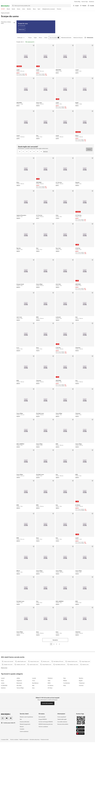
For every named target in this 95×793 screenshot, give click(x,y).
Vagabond (19, 741)
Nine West (19, 746)
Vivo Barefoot (66, 744)
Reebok (65, 741)
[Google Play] (80, 788)
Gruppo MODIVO (43, 780)
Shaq (64, 746)
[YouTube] (6, 779)
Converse (81, 746)
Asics (33, 749)
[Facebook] (10, 779)
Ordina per (21, 37)
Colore (45, 37)
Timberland (81, 744)
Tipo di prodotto (54, 37)
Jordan (2, 744)
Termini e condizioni (43, 787)
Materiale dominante (66, 37)
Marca (40, 37)
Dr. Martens (50, 746)
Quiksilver (3, 749)
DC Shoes (50, 749)
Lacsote (34, 739)
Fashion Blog (77, 1)
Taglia (35, 37)
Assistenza (91, 1)
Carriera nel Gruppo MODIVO (46, 783)
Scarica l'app (85, 1)
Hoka (49, 741)
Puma (2, 741)
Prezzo (30, 37)
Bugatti (80, 741)
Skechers (81, 739)
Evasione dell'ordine (24, 783)
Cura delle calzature (62, 783)
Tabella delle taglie (62, 780)
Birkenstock (19, 744)
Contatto (22, 790)
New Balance (35, 744)
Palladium (50, 739)
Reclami (22, 787)
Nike (33, 746)
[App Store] (80, 791)
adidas (18, 739)
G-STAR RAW (4, 746)
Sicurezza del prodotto (62, 785)
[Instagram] (2, 779)
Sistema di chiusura (78, 37)
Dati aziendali (42, 778)
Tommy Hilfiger (20, 749)
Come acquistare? (61, 778)
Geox (64, 739)
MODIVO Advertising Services (46, 785)
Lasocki (3, 739)
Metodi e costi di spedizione (26, 778)
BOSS (49, 744)
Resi (21, 780)
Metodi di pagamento (25, 785)
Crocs (33, 741)
